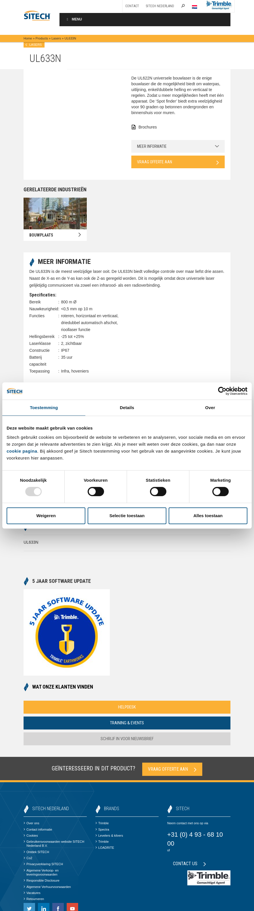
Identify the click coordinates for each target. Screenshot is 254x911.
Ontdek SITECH (36, 852)
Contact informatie (38, 829)
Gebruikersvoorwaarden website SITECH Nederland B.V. (54, 843)
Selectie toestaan (127, 515)
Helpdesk (127, 707)
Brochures (147, 127)
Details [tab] (127, 407)
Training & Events (127, 722)
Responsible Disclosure (41, 880)
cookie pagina (22, 451)
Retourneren (34, 899)
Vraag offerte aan (178, 162)
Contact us (189, 863)
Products (42, 38)
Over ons (31, 823)
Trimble (102, 823)
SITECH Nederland (160, 6)
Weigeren (46, 515)
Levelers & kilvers (109, 835)
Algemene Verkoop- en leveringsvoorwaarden (41, 872)
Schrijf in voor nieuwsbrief (127, 738)
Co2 (28, 858)
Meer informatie (178, 146)
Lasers (56, 38)
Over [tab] (210, 407)
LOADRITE (104, 847)
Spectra (102, 829)
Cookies (31, 835)
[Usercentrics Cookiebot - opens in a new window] (222, 391)
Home (28, 38)
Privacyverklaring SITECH (43, 864)
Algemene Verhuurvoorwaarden (47, 887)
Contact (132, 6)
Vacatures (32, 893)
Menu (73, 19)
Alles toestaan (208, 515)
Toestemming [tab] (44, 407)
